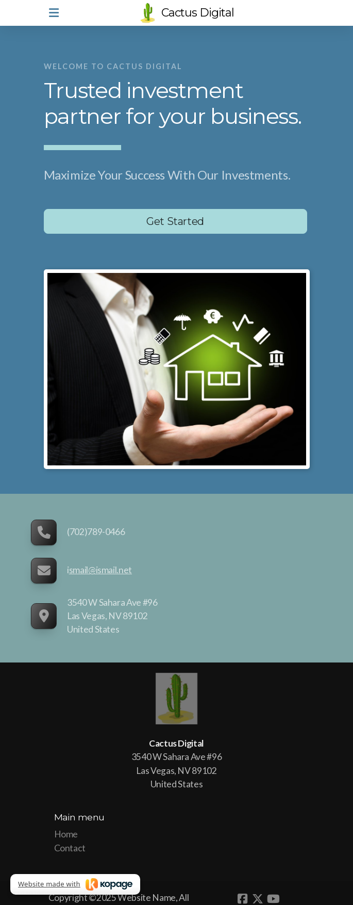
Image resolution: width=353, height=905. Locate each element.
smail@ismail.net (100, 569)
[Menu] (54, 13)
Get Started (175, 221)
